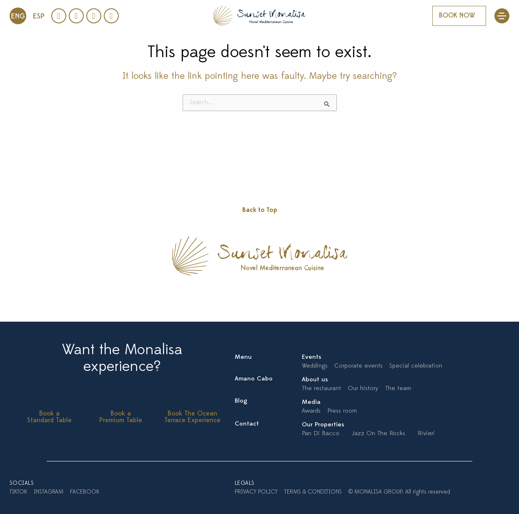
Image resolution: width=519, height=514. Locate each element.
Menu (243, 357)
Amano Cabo (254, 379)
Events (311, 357)
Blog (241, 401)
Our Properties (323, 425)
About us (315, 380)
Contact (247, 424)
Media (311, 402)
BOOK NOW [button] (457, 16)
